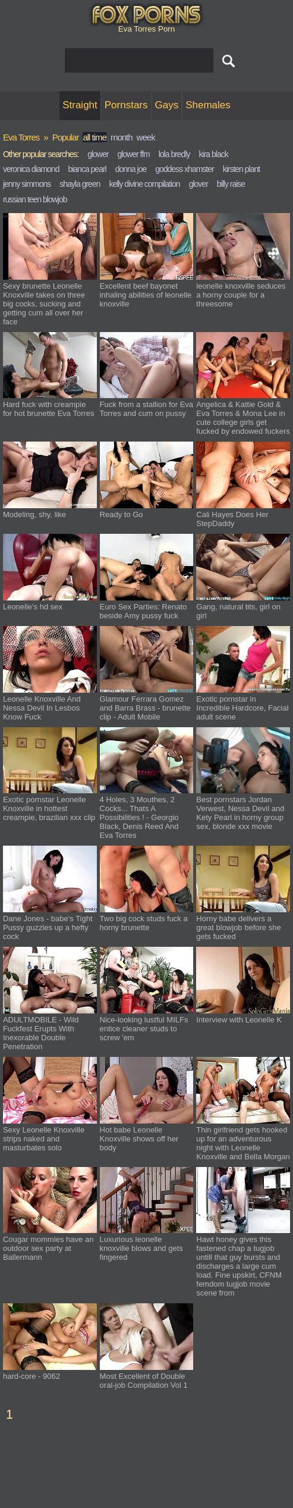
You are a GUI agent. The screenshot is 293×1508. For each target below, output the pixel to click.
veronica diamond (31, 169)
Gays (167, 105)
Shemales (208, 105)
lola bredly (174, 154)
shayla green (79, 184)
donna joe (131, 169)
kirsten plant (241, 169)
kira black (213, 154)
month (122, 137)
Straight (79, 105)
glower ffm (133, 154)
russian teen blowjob (35, 199)
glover (198, 184)
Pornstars (126, 105)
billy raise (231, 184)
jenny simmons (27, 184)
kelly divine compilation (144, 184)
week (146, 137)
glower (97, 154)
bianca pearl (87, 169)
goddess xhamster (184, 169)
